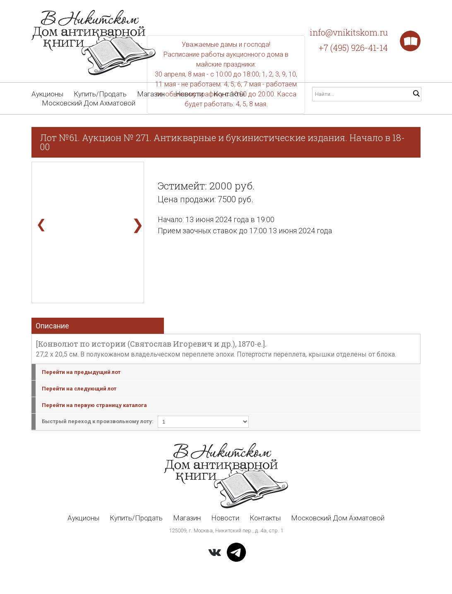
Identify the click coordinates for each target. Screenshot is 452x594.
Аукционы (47, 94)
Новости (189, 94)
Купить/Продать (100, 94)
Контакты (229, 94)
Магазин (151, 94)
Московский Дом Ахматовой (88, 103)
